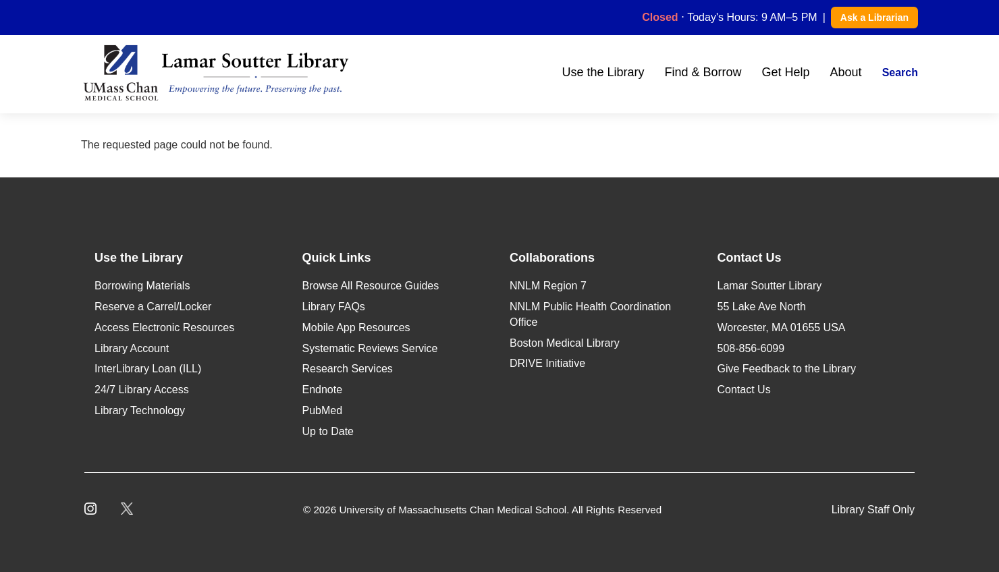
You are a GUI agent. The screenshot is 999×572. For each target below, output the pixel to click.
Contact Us (744, 389)
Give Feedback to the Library (787, 368)
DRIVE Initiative (547, 363)
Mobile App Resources (356, 327)
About (846, 72)
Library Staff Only (873, 509)
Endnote (322, 389)
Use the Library (603, 72)
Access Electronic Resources (164, 327)
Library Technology (139, 410)
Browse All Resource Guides (370, 285)
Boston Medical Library (565, 343)
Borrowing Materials (142, 285)
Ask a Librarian (874, 17)
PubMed (322, 410)
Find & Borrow (702, 72)
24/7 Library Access (141, 389)
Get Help (786, 72)
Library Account (131, 348)
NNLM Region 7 (548, 285)
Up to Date (328, 431)
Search (900, 72)
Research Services (347, 368)
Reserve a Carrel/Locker (152, 306)
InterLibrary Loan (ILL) (147, 368)
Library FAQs (333, 306)
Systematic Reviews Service (370, 348)
